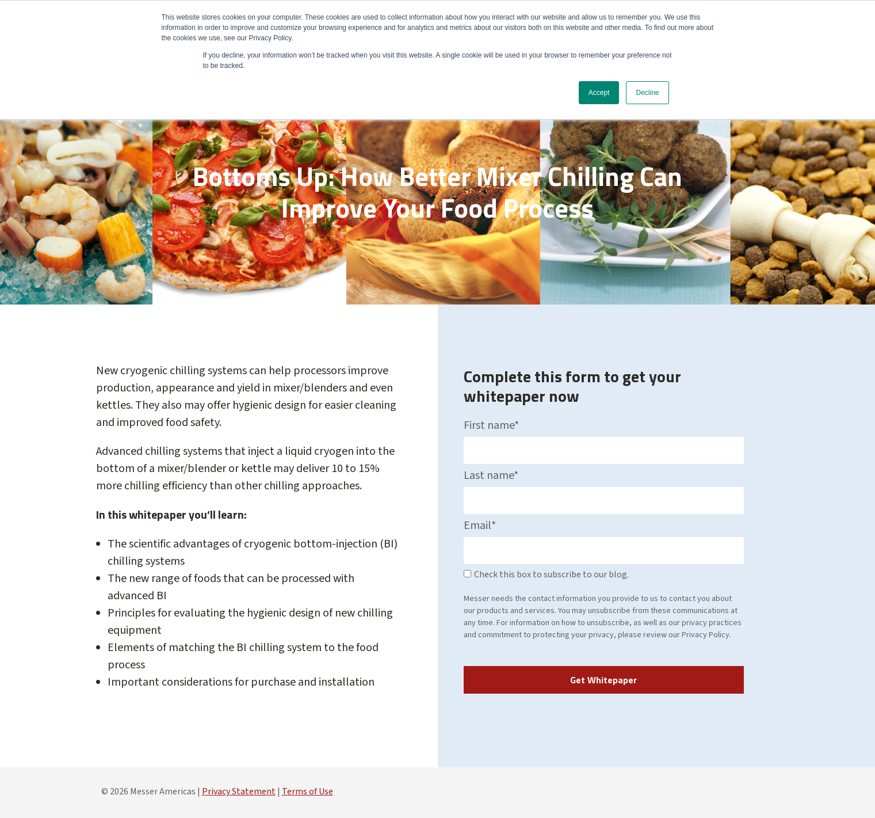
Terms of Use (307, 791)
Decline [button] (647, 93)
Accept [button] (599, 93)
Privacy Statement (239, 791)
